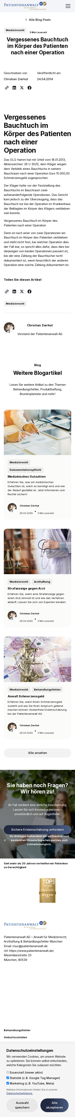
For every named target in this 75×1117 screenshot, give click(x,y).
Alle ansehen (37, 753)
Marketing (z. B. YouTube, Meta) (30, 1083)
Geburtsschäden (15, 1037)
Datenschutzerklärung (19, 1093)
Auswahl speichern (22, 1105)
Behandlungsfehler (17, 1030)
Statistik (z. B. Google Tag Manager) (33, 1078)
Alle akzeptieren (54, 1105)
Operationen (43, 251)
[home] (25, 6)
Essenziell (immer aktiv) (24, 1072)
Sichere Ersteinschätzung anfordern (37, 829)
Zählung (26, 256)
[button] (67, 6)
